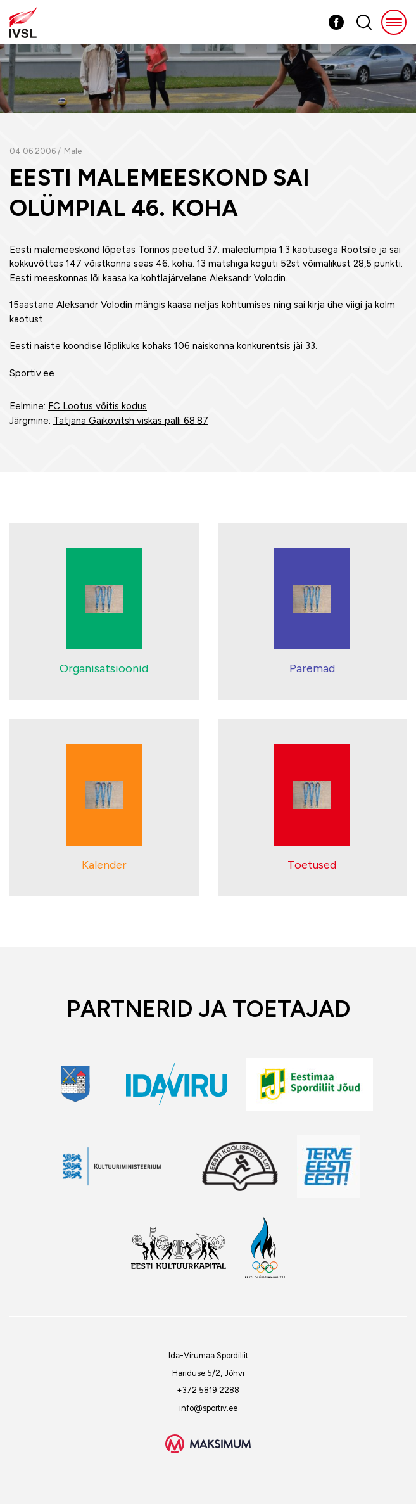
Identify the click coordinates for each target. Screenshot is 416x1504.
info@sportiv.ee (208, 1408)
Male (73, 151)
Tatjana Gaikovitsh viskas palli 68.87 (130, 420)
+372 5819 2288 (208, 1390)
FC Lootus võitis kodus (97, 406)
